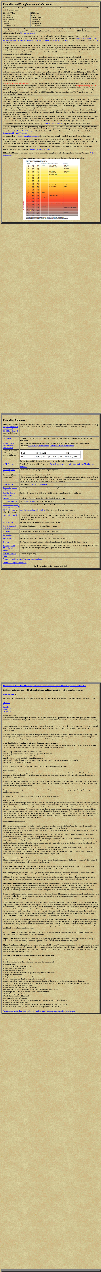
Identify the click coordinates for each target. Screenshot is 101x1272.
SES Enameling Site (10, 501)
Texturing (46, 40)
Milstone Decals (8, 443)
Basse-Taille (7, 709)
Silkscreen (80, 38)
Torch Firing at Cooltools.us (52, 124)
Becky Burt (41, 510)
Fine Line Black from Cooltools (27, 136)
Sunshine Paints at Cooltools (39, 149)
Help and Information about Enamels (10, 428)
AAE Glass (8, 464)
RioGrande (7, 498)
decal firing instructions (38, 446)
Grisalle (6, 707)
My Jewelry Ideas (9, 510)
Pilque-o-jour (7, 705)
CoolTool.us (8, 484)
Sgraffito (67, 40)
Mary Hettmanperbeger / (28, 510)
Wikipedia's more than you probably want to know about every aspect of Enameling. (39, 1011)
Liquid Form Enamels (10, 431)
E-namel (6, 542)
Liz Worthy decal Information (9, 471)
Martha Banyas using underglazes (10, 489)
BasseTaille (57, 40)
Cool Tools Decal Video (39, 484)
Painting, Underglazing (18, 40)
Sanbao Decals (8, 448)
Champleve (7, 711)
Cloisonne (6, 703)
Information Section (30, 501)
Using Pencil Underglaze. (26, 131)
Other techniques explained (14, 562)
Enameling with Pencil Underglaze (15, 133)
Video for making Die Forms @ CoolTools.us (22, 559)
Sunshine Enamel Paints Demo (9, 494)
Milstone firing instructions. (62, 446)
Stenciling (88, 38)
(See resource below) (27, 33)
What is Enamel (9, 694)
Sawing (39, 40)
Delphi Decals (8, 446)
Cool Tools (7, 438)
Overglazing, (31, 40)
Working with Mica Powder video (9, 548)
